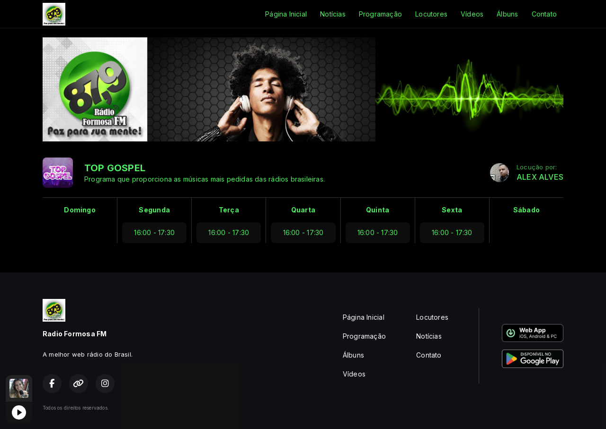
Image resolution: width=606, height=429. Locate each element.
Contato (544, 14)
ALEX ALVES (540, 177)
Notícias (333, 14)
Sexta (452, 210)
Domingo (79, 210)
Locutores (431, 14)
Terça (229, 210)
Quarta (303, 210)
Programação (380, 14)
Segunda (154, 210)
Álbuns (507, 14)
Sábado (526, 210)
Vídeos (472, 14)
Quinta (377, 210)
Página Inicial (286, 14)
